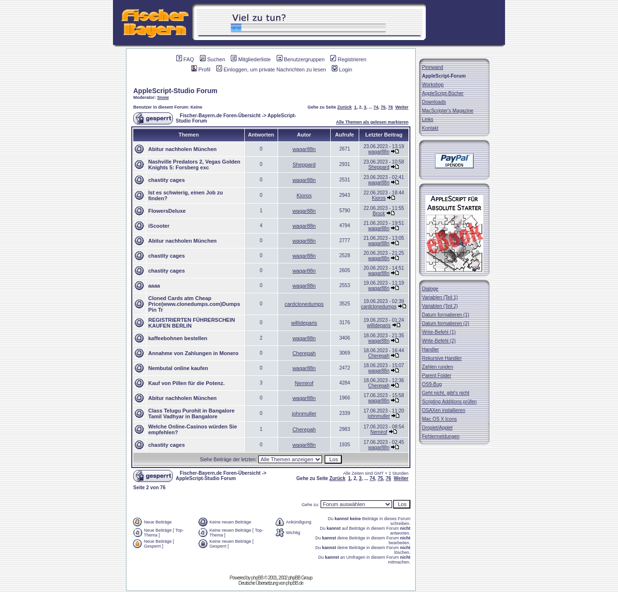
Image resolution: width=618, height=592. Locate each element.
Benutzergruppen (300, 59)
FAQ (185, 59)
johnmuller (304, 413)
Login (342, 69)
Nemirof (304, 383)
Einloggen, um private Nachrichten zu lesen (271, 69)
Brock (379, 213)
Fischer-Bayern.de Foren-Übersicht (220, 115)
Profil (201, 69)
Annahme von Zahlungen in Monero (193, 353)
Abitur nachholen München (182, 149)
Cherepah (304, 353)
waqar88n (304, 149)
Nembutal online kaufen (178, 368)
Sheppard (304, 164)
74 (376, 107)
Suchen (212, 59)
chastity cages (166, 180)
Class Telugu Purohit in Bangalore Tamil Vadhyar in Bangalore (191, 413)
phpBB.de (294, 583)
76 (390, 107)
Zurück (344, 107)
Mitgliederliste (250, 59)
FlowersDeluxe (167, 211)
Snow (163, 97)
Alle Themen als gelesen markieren (372, 122)
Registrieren (348, 59)
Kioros (303, 195)
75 (383, 107)
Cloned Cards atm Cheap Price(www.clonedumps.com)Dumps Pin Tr (194, 304)
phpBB (257, 577)
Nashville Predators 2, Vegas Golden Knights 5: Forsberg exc (194, 164)
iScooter (158, 226)
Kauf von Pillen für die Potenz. (186, 383)
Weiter (401, 107)
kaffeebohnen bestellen (177, 338)
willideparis (304, 323)
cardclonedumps (303, 304)
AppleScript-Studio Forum (175, 91)
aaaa (154, 286)
